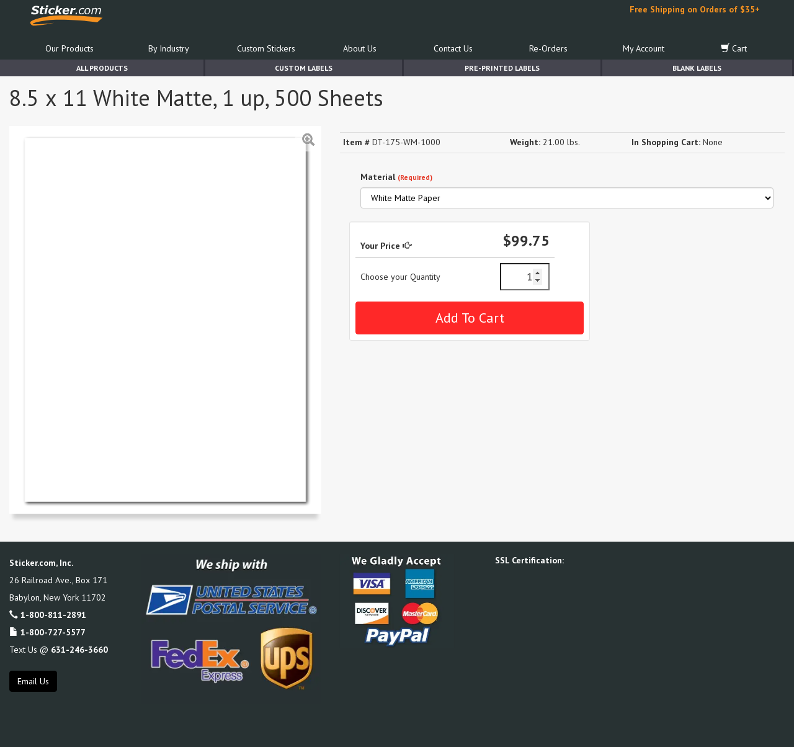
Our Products (69, 48)
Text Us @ (58, 649)
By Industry (168, 48)
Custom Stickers (266, 48)
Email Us (33, 681)
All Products (102, 68)
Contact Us (453, 48)
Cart (734, 48)
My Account (643, 48)
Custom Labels (303, 68)
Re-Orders (548, 48)
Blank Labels (696, 68)
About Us (360, 48)
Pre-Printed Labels (502, 68)
